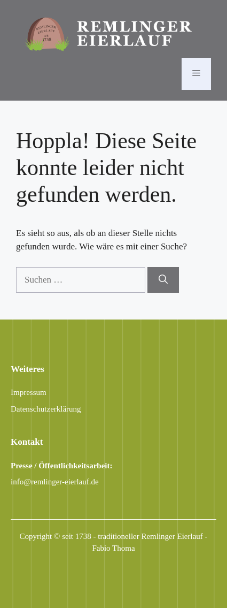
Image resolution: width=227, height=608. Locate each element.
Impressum (28, 392)
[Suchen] (163, 280)
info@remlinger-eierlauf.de (55, 481)
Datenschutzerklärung (46, 409)
